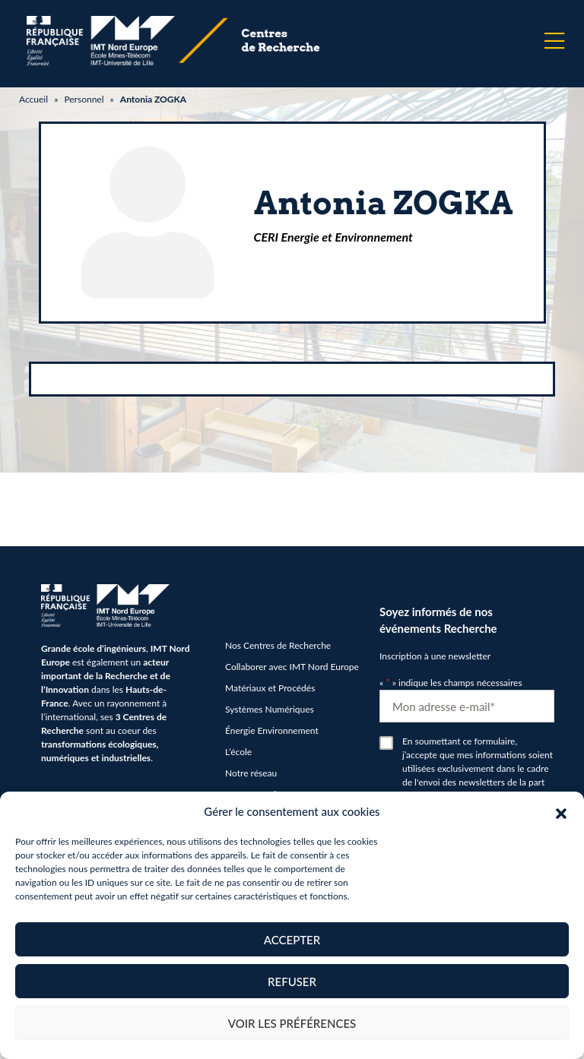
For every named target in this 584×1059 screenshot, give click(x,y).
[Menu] (554, 41)
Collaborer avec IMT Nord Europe (292, 666)
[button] (561, 811)
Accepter (292, 940)
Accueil (33, 99)
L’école (238, 751)
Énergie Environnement (272, 730)
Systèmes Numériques (269, 709)
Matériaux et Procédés (270, 688)
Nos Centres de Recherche (278, 645)
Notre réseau (251, 773)
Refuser (292, 981)
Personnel (83, 99)
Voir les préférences (292, 1023)
